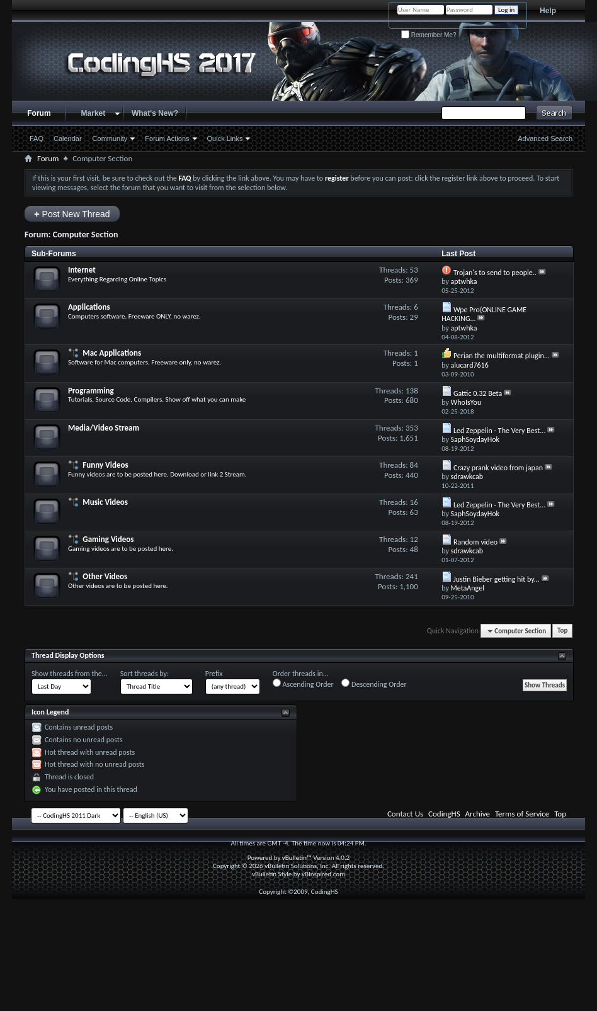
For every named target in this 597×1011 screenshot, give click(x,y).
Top (562, 631)
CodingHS (444, 813)
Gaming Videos (108, 539)
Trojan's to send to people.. (495, 272)
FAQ (36, 138)
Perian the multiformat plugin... (501, 355)
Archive (477, 813)
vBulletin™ (297, 858)
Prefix (214, 673)
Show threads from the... (69, 673)
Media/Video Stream (103, 427)
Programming (91, 390)
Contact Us (405, 813)
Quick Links (225, 138)
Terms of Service (522, 813)
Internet (82, 269)
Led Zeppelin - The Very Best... (499, 430)
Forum (38, 113)
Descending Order (373, 684)
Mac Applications (111, 353)
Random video (475, 542)
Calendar (68, 138)
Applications (89, 307)
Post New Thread (72, 213)
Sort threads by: (144, 673)
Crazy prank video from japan (498, 467)
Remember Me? (428, 34)
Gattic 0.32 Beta (477, 393)
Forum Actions (167, 138)
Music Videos (105, 502)
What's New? (155, 113)
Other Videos (104, 576)
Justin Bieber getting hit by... (496, 579)
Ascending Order (303, 684)
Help (548, 10)
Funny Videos (105, 465)
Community (110, 138)
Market (93, 113)
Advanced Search (545, 138)
